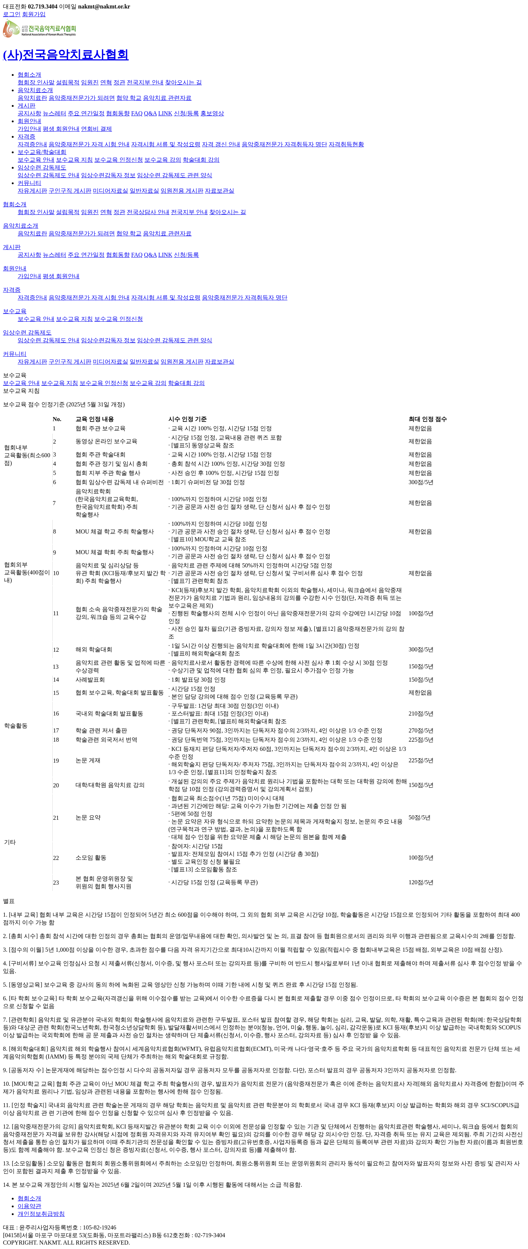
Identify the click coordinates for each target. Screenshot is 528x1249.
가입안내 (29, 129)
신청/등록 (186, 113)
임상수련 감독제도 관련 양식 (174, 175)
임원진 (90, 82)
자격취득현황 (346, 144)
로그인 (12, 14)
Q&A (150, 113)
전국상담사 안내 (148, 212)
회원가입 (34, 14)
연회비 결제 (96, 129)
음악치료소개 (35, 90)
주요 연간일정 (86, 113)
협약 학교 (128, 98)
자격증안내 (32, 144)
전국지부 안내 (145, 82)
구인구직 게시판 (70, 191)
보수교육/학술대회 (42, 152)
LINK (165, 113)
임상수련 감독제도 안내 (49, 175)
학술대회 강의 (201, 160)
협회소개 (29, 74)
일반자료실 (144, 191)
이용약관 (29, 1206)
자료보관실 (219, 191)
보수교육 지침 (74, 160)
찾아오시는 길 (183, 82)
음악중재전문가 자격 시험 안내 (89, 144)
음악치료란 (32, 98)
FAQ (137, 113)
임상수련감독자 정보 (108, 175)
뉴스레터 (54, 113)
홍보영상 (212, 113)
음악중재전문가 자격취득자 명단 (284, 144)
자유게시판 (32, 191)
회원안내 (29, 121)
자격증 (26, 136)
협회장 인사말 (36, 82)
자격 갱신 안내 (221, 144)
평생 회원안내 (61, 129)
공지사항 (29, 113)
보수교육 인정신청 (118, 160)
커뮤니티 (29, 183)
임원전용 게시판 (182, 191)
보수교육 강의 (162, 160)
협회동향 (118, 113)
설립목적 (68, 82)
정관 (119, 82)
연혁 (106, 82)
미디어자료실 (110, 191)
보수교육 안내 (36, 160)
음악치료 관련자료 (167, 98)
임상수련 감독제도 (42, 167)
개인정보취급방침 (41, 1214)
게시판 (26, 105)
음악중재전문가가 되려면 (82, 98)
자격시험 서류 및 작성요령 (165, 144)
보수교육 (15, 311)
